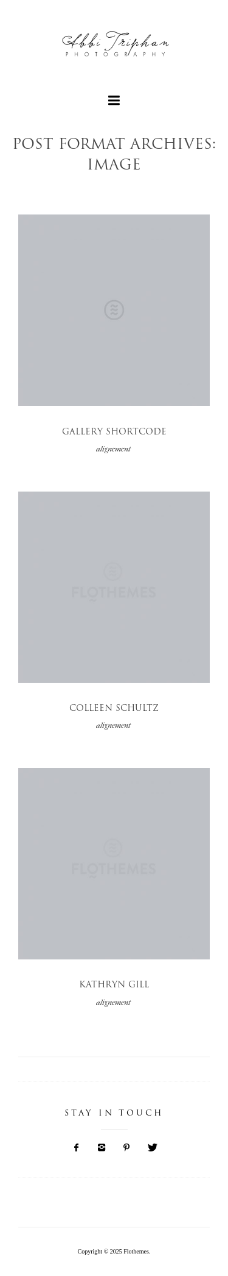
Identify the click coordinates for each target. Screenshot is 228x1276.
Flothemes (136, 1251)
